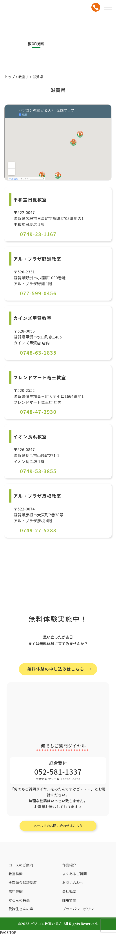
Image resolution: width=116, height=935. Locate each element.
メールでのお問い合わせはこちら (58, 825)
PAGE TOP (8, 932)
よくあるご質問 (74, 873)
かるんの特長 (19, 900)
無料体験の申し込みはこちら (55, 669)
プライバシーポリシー (79, 908)
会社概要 (69, 891)
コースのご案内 (21, 865)
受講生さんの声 (21, 908)
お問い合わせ (72, 882)
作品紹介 (69, 865)
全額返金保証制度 (23, 882)
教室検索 (16, 873)
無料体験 (16, 891)
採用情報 (69, 900)
